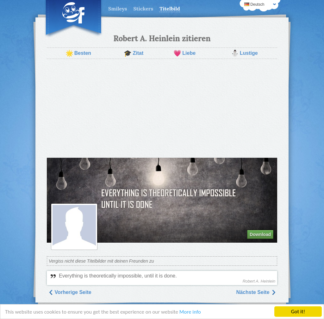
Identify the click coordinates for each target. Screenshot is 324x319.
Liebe (184, 53)
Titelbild (169, 8)
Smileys (117, 8)
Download (260, 234)
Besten (78, 53)
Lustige (244, 53)
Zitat (133, 53)
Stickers (143, 8)
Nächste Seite (256, 292)
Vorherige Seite (69, 292)
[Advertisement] (162, 108)
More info (190, 312)
